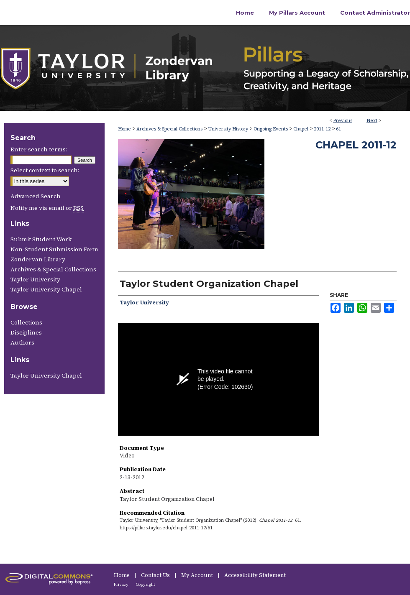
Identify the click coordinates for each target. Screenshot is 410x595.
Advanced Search (35, 196)
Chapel (300, 129)
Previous (342, 120)
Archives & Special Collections (169, 129)
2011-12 (322, 129)
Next (371, 120)
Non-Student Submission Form (54, 249)
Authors (22, 342)
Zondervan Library (37, 259)
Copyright (145, 584)
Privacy (121, 584)
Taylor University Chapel (46, 289)
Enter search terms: (38, 149)
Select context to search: (44, 170)
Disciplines (26, 332)
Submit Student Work (41, 239)
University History (228, 129)
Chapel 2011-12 (356, 145)
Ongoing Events (271, 129)
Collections (26, 322)
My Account (197, 575)
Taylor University (35, 279)
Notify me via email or (47, 208)
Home (124, 129)
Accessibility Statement (255, 575)
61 (338, 129)
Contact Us (156, 575)
